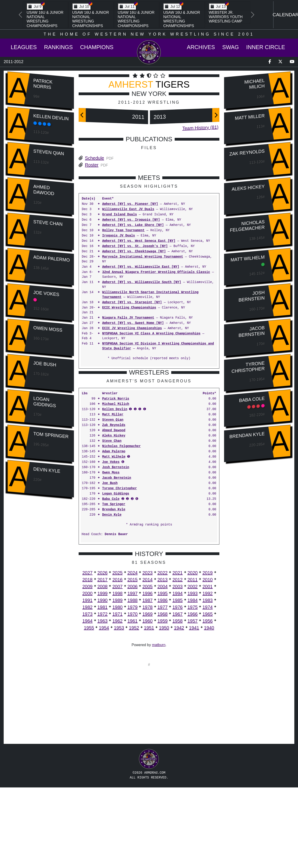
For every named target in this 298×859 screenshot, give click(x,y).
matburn (159, 716)
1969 (147, 685)
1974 (207, 678)
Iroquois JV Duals (118, 236)
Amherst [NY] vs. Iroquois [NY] (131, 220)
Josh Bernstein (115, 539)
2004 (162, 658)
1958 (177, 692)
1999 (102, 664)
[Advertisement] (41, 578)
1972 (102, 685)
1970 (132, 685)
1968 (162, 685)
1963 (102, 692)
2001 (207, 658)
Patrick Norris (42, 84)
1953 (119, 699)
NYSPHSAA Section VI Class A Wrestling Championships (151, 333)
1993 (193, 664)
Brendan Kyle (113, 581)
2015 (132, 651)
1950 (164, 699)
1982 (87, 678)
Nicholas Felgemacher (121, 518)
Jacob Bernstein (116, 549)
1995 (162, 664)
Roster (92, 164)
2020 (193, 644)
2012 (177, 651)
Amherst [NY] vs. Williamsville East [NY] (140, 267)
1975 (193, 678)
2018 (87, 651)
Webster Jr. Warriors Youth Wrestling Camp (226, 17)
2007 (117, 658)
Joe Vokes (46, 293)
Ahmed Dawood (43, 190)
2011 (138, 117)
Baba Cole (111, 570)
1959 (162, 692)
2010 (207, 651)
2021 (177, 644)
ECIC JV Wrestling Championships (132, 328)
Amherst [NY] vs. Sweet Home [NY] (133, 323)
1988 (132, 671)
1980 (117, 678)
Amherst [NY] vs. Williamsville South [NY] (141, 282)
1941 (194, 699)
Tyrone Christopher (119, 560)
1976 (177, 678)
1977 (162, 678)
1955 (89, 699)
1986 (162, 671)
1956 (207, 692)
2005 (147, 658)
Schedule (94, 158)
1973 (87, 685)
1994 (177, 664)
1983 (207, 671)
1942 (179, 699)
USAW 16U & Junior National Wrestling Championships (45, 19)
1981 (102, 678)
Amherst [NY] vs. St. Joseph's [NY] (135, 246)
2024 (132, 644)
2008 (102, 658)
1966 (193, 685)
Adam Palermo (51, 258)
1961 (132, 692)
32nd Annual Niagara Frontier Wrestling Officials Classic (156, 272)
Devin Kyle (46, 470)
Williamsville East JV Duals (128, 209)
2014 (147, 651)
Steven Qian (48, 152)
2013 (160, 117)
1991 (87, 671)
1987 (147, 671)
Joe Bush (44, 363)
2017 (102, 651)
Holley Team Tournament (123, 230)
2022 (162, 644)
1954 (104, 699)
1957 (193, 692)
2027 (87, 644)
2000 (87, 664)
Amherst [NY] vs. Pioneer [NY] (130, 204)
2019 (207, 644)
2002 (193, 658)
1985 (177, 671)
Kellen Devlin (51, 117)
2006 (132, 658)
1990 (102, 671)
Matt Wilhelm (113, 528)
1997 (132, 664)
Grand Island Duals (119, 214)
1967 (177, 685)
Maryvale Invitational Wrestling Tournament (142, 257)
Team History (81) (200, 128)
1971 (117, 685)
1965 (207, 685)
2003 (177, 658)
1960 (147, 692)
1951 (149, 699)
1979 (132, 678)
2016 (117, 651)
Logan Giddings (44, 402)
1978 (147, 678)
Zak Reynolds (113, 497)
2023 (147, 644)
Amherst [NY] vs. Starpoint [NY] (132, 302)
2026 (102, 644)
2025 (117, 644)
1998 (117, 664)
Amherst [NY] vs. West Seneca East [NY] (138, 241)
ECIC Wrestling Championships (129, 308)
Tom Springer (51, 435)
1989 (117, 671)
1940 (209, 699)
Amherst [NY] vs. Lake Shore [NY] (133, 225)
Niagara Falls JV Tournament (128, 318)
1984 (193, 671)
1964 (87, 692)
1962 (117, 692)
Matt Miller (112, 486)
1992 (207, 664)
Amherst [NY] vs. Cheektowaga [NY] (134, 251)
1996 (147, 664)
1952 (134, 699)
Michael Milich (115, 475)
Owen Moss (47, 329)
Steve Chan (47, 223)
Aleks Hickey (113, 507)
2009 (87, 658)
